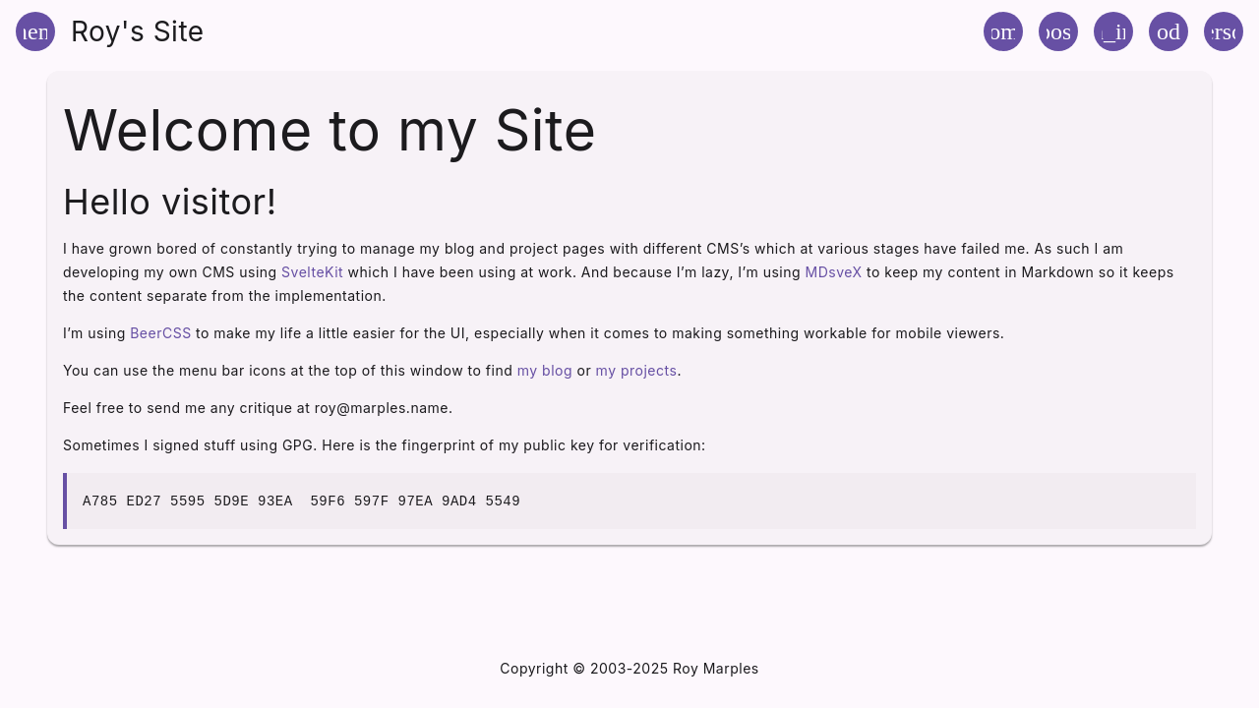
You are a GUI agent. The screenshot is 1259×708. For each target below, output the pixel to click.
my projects (637, 370)
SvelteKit (312, 272)
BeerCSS (160, 332)
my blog (544, 370)
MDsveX (834, 272)
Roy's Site (138, 31)
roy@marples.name (382, 407)
